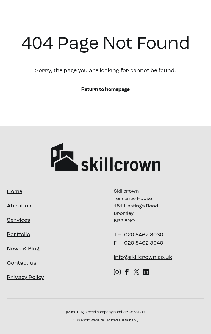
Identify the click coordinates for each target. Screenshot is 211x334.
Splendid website (90, 320)
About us (79, 14)
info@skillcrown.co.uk (143, 257)
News (201, 14)
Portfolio (143, 14)
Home (14, 192)
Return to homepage (105, 89)
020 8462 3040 (143, 243)
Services (111, 15)
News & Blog (23, 249)
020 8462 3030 (143, 235)
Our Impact (174, 14)
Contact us (22, 263)
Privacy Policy (25, 277)
